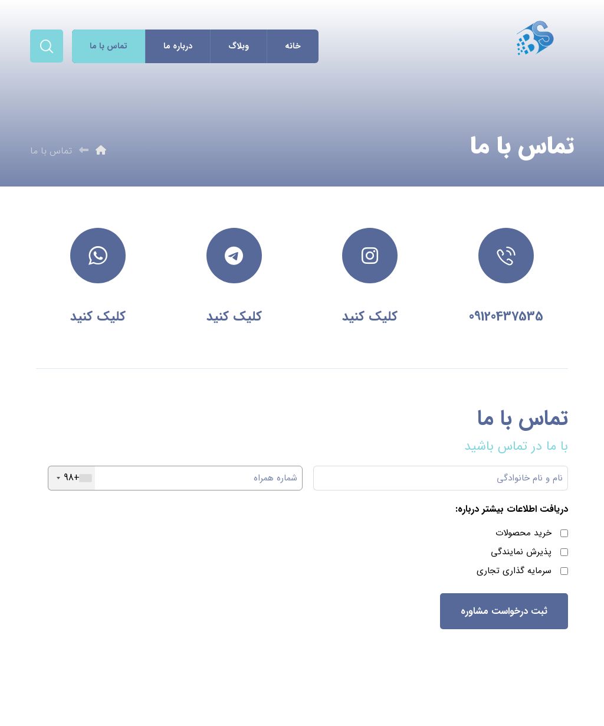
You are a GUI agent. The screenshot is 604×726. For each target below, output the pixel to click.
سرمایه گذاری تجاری (514, 571)
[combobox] (71, 478)
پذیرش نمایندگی (521, 552)
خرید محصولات (523, 533)
